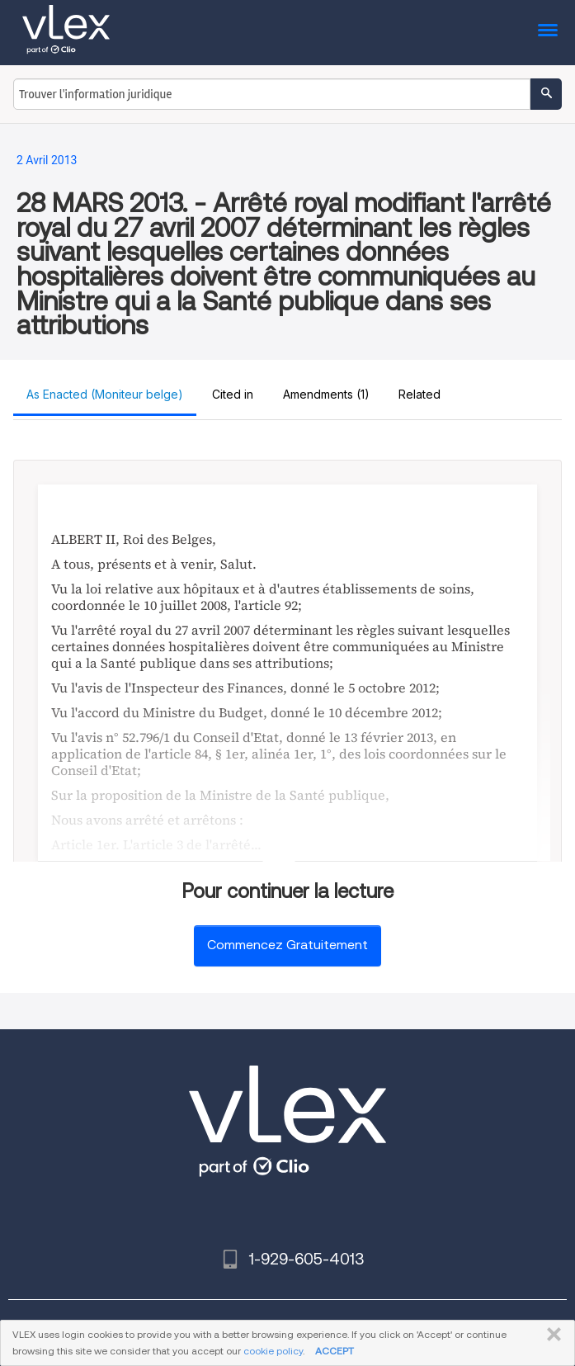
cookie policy (273, 1350)
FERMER (551, 1334)
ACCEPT (334, 1350)
